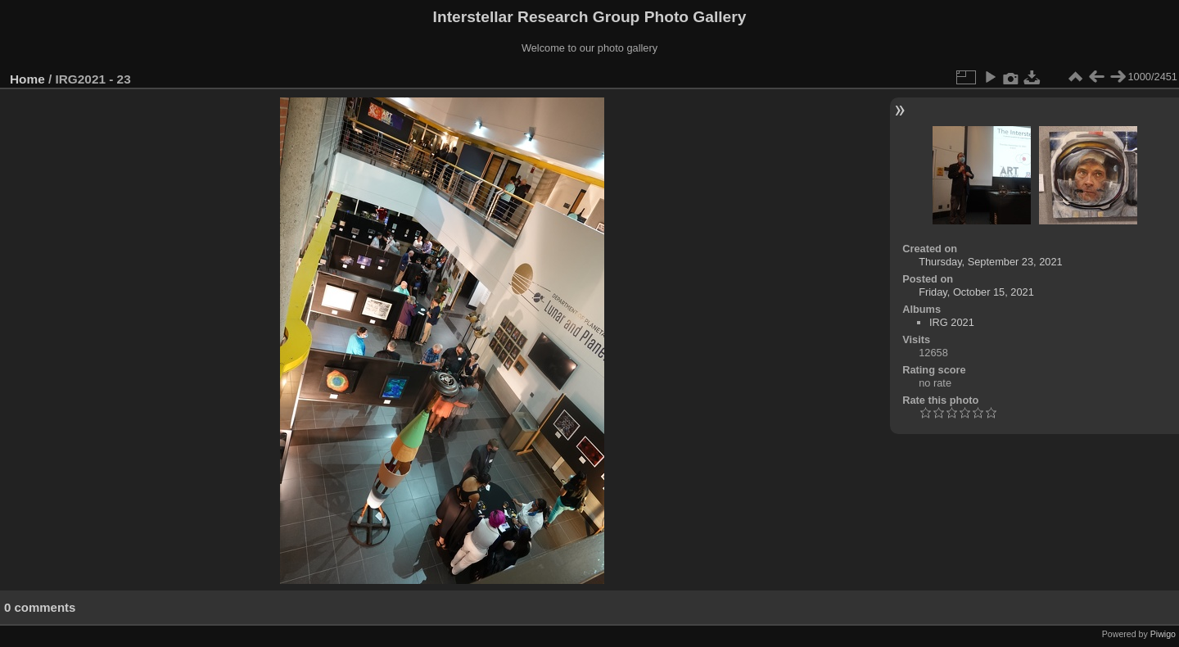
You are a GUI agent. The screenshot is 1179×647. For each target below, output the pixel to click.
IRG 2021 (951, 322)
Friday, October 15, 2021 (976, 292)
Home (27, 79)
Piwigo (1163, 634)
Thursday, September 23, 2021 (990, 262)
